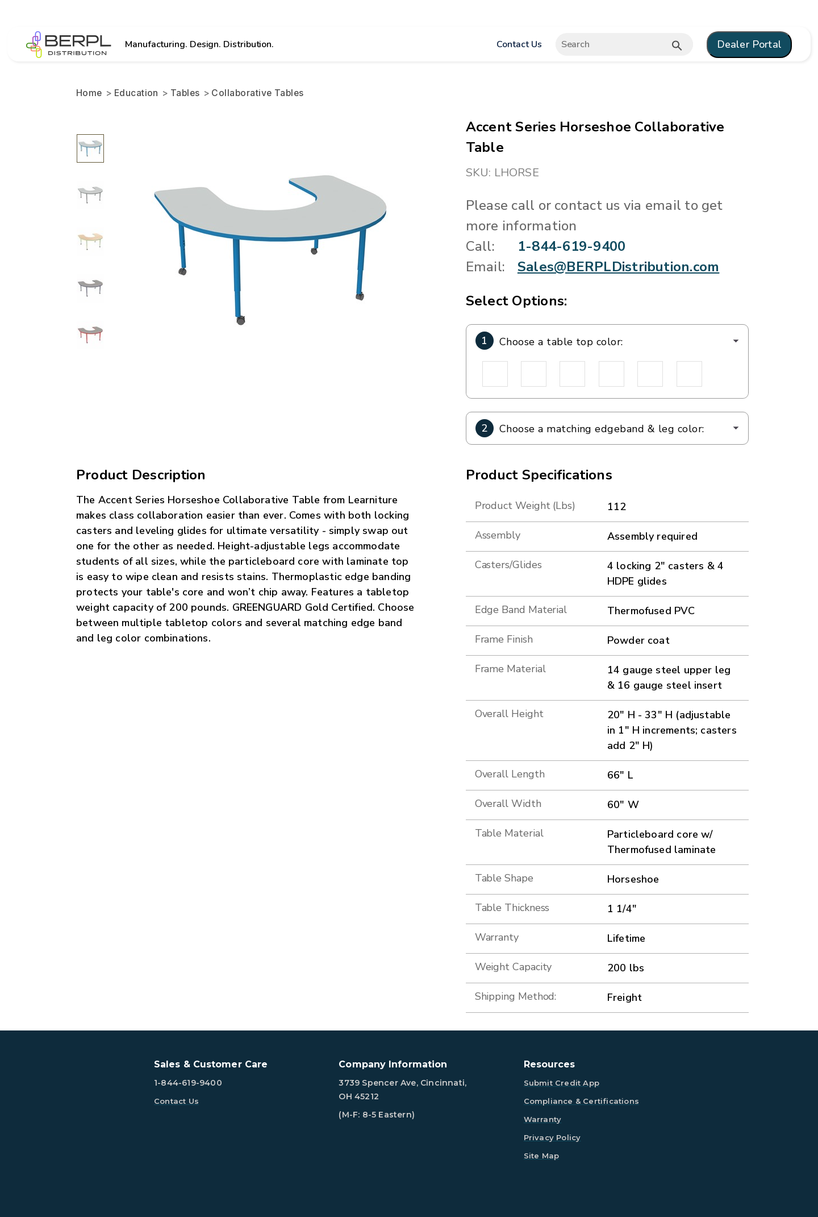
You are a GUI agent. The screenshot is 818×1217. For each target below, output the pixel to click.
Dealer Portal (749, 44)
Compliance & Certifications (581, 1101)
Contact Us (518, 44)
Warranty (543, 1119)
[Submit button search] (677, 45)
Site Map (542, 1155)
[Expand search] (624, 44)
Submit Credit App (561, 1082)
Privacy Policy (552, 1137)
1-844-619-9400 (571, 246)
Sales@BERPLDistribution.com (618, 267)
